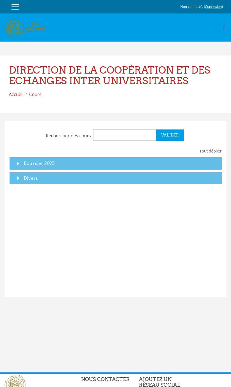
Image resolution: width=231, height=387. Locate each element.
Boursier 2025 (39, 163)
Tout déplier (211, 151)
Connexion (213, 6)
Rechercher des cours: (69, 136)
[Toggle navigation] (225, 27)
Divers (31, 178)
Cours (35, 94)
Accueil (16, 94)
